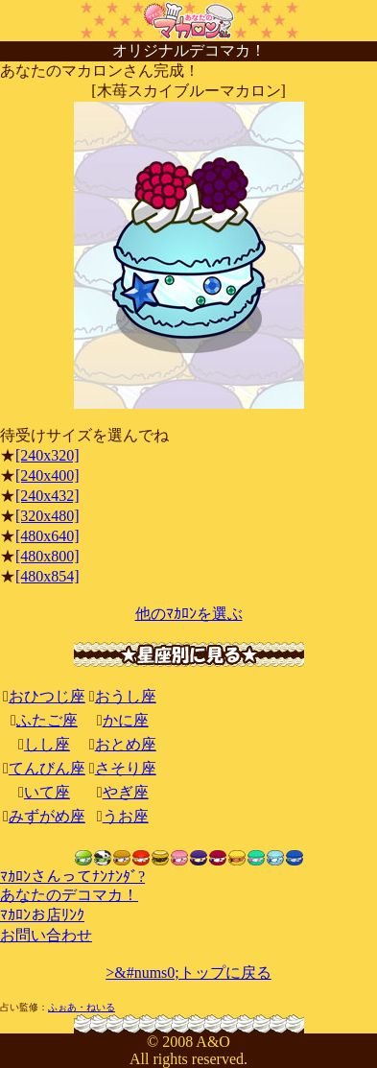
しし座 (47, 744)
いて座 (47, 792)
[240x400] (47, 475)
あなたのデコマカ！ (69, 895)
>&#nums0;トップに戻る (188, 972)
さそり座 (125, 768)
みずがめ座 (47, 816)
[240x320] (47, 455)
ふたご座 (47, 720)
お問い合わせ (46, 935)
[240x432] (47, 495)
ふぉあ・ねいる (81, 1007)
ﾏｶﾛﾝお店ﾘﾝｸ (42, 915)
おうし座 (125, 696)
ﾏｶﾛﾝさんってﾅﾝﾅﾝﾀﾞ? (72, 876)
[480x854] (47, 576)
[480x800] (47, 556)
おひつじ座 (47, 696)
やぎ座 (126, 792)
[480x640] (47, 536)
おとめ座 (125, 744)
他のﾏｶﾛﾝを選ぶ (189, 613)
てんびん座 (47, 768)
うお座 (126, 816)
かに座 (126, 720)
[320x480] (47, 516)
